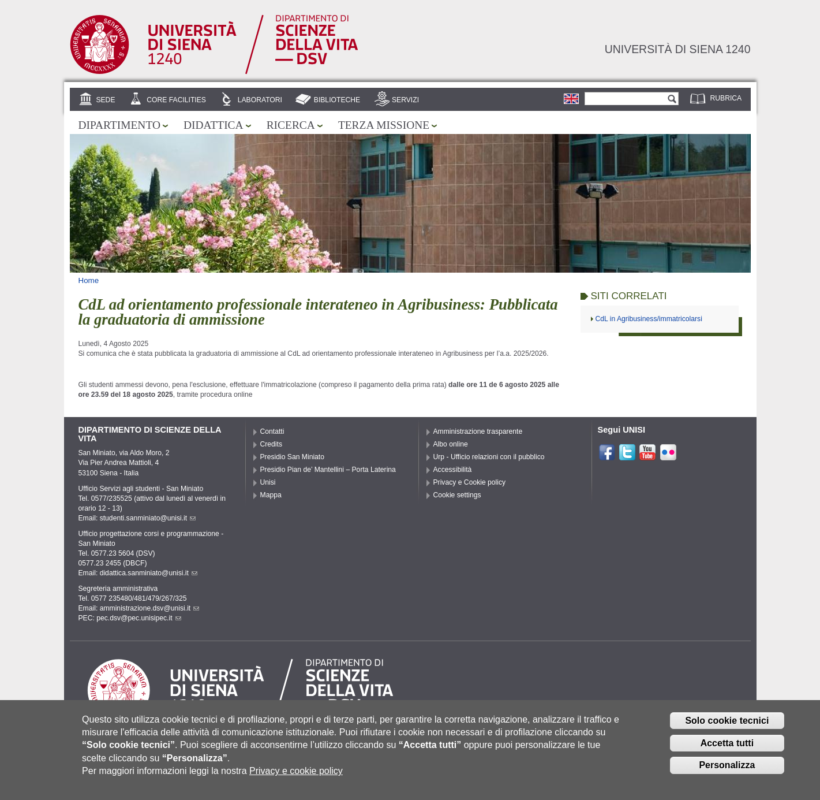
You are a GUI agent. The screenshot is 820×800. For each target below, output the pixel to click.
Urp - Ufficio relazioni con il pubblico (489, 457)
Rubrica (726, 98)
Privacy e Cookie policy (469, 482)
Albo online (450, 444)
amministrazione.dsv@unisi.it (150, 608)
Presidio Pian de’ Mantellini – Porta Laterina (328, 470)
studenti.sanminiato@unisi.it (148, 518)
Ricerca (291, 125)
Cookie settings (457, 495)
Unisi (268, 482)
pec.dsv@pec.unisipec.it (138, 618)
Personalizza (727, 765)
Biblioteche (337, 100)
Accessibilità (452, 470)
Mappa (271, 495)
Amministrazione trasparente (478, 431)
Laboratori (260, 100)
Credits (271, 444)
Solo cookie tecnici (727, 720)
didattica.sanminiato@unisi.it (148, 573)
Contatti (272, 431)
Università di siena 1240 (678, 49)
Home (88, 280)
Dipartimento (119, 125)
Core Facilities (176, 100)
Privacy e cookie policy (296, 771)
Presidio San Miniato (292, 457)
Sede (105, 100)
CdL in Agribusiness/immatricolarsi (649, 319)
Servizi (405, 100)
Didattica (214, 125)
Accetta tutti (727, 743)
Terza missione (383, 125)
